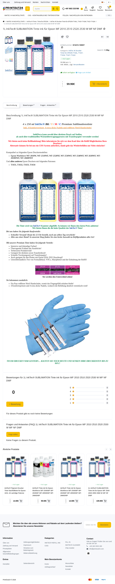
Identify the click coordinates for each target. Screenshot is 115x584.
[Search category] (53, 8)
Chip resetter (69, 548)
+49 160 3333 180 (94, 546)
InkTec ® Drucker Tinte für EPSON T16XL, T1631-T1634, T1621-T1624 (71, 53)
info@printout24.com (95, 549)
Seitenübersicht (28, 563)
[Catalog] (27, 8)
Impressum (27, 545)
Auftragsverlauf (50, 567)
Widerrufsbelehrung (30, 553)
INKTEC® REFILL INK (52, 543)
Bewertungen (28, 105)
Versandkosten (78, 64)
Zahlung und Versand (22, 2)
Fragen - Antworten (47, 105)
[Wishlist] (67, 37)
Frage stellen (13, 434)
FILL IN (67, 542)
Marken (36, 2)
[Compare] (62, 37)
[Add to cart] (21, 501)
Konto (47, 564)
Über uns (6, 2)
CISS (46, 546)
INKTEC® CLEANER (72, 545)
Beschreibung (11, 105)
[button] (106, 449)
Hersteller (6, 564)
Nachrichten (45, 2)
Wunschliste (69, 563)
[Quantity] (62, 84)
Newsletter (69, 566)
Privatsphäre (7, 549)
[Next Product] (107, 37)
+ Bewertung (15, 404)
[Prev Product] (102, 37)
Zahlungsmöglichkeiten (31, 542)
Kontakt (55, 2)
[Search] (57, 8)
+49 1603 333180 (70, 8)
